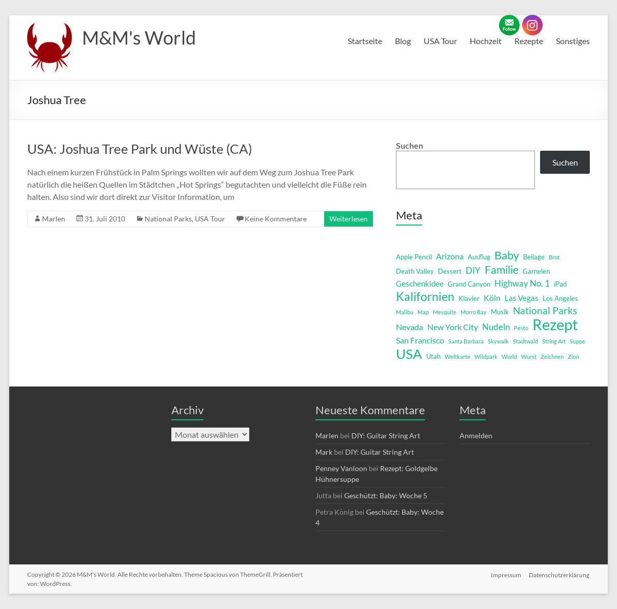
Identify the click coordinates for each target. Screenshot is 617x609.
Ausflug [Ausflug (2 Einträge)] (479, 257)
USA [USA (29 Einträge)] (409, 354)
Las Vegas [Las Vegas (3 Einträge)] (522, 298)
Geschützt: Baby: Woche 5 (385, 495)
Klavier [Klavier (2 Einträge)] (469, 298)
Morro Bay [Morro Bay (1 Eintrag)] (474, 312)
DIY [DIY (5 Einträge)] (473, 270)
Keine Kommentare (276, 218)
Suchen (409, 145)
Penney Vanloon (341, 468)
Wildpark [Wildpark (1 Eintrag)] (485, 356)
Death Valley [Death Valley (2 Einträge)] (415, 271)
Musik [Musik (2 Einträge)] (500, 312)
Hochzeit (486, 41)
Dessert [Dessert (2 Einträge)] (450, 271)
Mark (323, 452)
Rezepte (528, 41)
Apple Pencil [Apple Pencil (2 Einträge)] (414, 257)
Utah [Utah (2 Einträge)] (433, 356)
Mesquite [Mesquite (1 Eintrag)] (444, 312)
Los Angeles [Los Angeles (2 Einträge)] (560, 298)
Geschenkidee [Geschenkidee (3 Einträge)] (420, 283)
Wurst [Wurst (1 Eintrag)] (528, 356)
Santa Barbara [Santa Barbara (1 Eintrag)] (466, 341)
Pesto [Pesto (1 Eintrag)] (521, 327)
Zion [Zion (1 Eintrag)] (573, 356)
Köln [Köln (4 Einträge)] (492, 297)
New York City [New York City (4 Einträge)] (452, 327)
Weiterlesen (348, 218)
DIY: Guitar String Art (385, 435)
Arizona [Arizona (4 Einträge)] (450, 256)
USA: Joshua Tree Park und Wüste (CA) (139, 148)
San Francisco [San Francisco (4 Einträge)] (420, 340)
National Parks (168, 218)
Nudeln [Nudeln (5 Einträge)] (496, 326)
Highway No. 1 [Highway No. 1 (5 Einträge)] (522, 283)
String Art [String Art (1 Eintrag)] (554, 341)
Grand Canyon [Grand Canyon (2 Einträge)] (469, 284)
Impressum (506, 574)
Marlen (53, 218)
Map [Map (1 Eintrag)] (423, 312)
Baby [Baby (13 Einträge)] (506, 255)
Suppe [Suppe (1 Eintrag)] (577, 341)
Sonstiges (573, 41)
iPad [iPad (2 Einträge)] (560, 284)
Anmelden (476, 435)
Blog (403, 41)
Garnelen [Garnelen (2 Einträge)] (536, 271)
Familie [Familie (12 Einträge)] (502, 269)
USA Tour (440, 41)
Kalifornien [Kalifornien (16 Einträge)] (425, 296)
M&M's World (139, 37)
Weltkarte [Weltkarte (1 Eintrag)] (457, 356)
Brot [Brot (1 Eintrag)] (554, 257)
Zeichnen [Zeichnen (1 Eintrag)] (552, 356)
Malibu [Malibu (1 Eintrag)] (404, 312)
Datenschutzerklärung (559, 574)
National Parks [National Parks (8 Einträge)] (545, 310)
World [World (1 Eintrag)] (509, 356)
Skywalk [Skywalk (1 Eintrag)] (498, 341)
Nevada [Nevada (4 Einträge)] (409, 327)
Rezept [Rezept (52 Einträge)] (555, 324)
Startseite (365, 41)
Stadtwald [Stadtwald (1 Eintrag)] (525, 341)
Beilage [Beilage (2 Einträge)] (534, 257)
